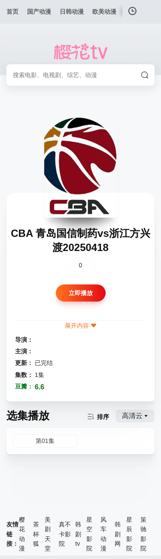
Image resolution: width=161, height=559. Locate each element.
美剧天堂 (48, 534)
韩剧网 (118, 534)
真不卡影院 (65, 534)
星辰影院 (129, 534)
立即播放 (81, 293)
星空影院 (89, 534)
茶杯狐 (36, 534)
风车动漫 (103, 534)
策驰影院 (143, 534)
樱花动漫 (22, 534)
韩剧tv (78, 534)
